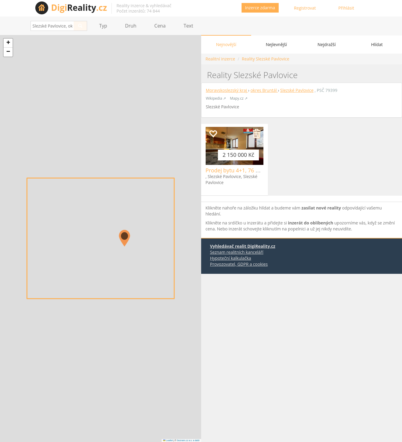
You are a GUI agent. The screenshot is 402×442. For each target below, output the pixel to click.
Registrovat (305, 8)
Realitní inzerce (220, 59)
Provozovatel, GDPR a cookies (239, 264)
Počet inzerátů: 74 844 (138, 11)
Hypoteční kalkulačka (230, 258)
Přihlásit (346, 8)
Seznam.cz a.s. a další (188, 440)
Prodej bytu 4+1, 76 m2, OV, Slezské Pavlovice (263, 170)
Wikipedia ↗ (216, 98)
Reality (79, 7)
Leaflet (168, 440)
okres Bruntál (264, 90)
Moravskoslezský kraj (227, 90)
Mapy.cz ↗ (238, 98)
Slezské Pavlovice (296, 90)
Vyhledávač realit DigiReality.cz (242, 246)
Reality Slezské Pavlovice (265, 59)
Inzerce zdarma (260, 7)
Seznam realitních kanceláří (236, 252)
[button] (124, 238)
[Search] (80, 26)
